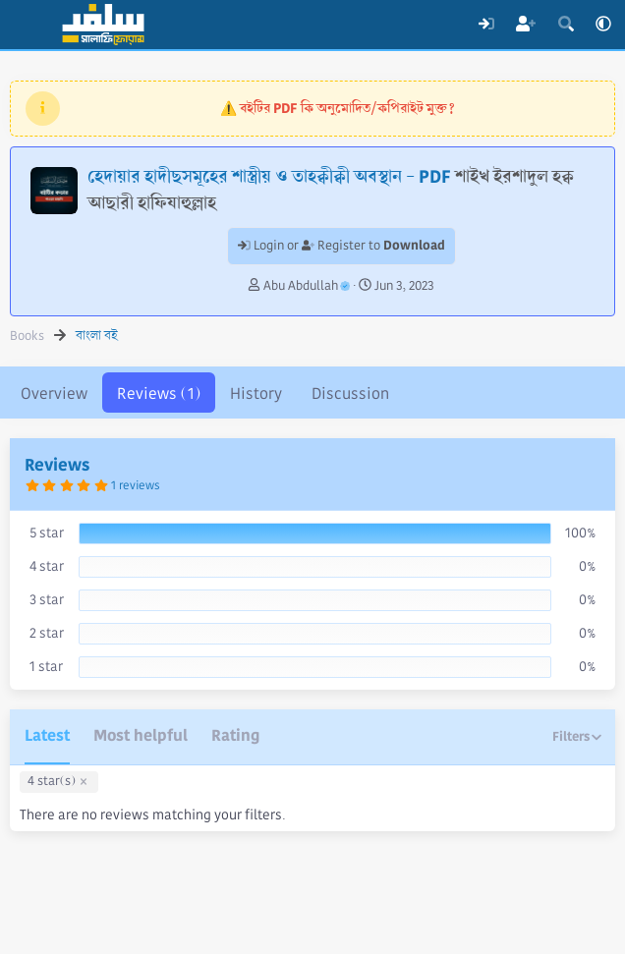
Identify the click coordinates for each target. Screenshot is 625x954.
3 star (46, 599)
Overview (54, 393)
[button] (603, 24)
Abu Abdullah (306, 286)
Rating (235, 735)
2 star (46, 633)
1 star (46, 666)
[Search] (565, 24)
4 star (46, 566)
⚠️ (337, 108)
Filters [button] (571, 736)
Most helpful (140, 735)
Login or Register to (341, 245)
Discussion (350, 393)
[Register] (526, 24)
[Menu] (27, 24)
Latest (47, 735)
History (256, 393)
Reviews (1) (158, 393)
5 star (46, 532)
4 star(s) (52, 781)
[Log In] (486, 24)
